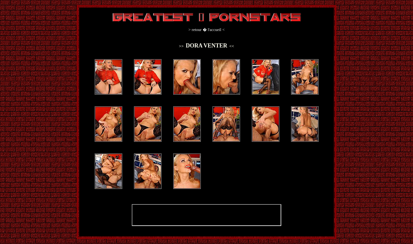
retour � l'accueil (206, 29)
